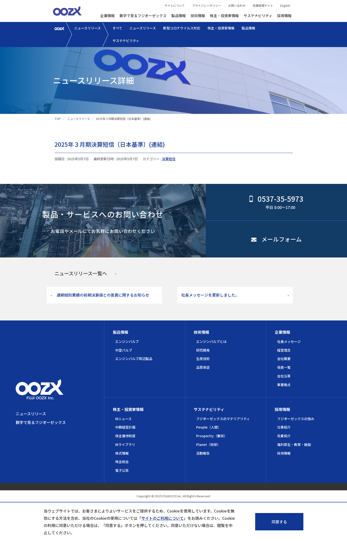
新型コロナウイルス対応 (181, 28)
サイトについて (175, 5)
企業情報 (107, 15)
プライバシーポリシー (206, 5)
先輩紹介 (284, 435)
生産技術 (203, 358)
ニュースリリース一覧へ (80, 273)
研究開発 (203, 350)
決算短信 (168, 158)
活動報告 (203, 453)
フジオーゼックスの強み (295, 418)
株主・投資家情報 (224, 15)
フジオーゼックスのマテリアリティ (223, 418)
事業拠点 (284, 384)
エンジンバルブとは (211, 341)
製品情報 (178, 15)
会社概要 (284, 358)
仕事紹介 (284, 427)
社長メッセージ (289, 341)
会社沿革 (284, 376)
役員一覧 (284, 367)
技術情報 (198, 15)
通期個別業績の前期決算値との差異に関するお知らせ (103, 295)
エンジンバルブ (127, 341)
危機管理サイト (263, 5)
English (285, 5)
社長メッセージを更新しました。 (210, 295)
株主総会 (122, 461)
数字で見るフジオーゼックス (143, 15)
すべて (117, 28)
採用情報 (284, 15)
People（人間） (208, 427)
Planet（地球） (208, 444)
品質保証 (203, 367)
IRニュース (123, 418)
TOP (57, 119)
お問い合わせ (237, 5)
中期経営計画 (125, 427)
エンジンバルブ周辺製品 (133, 358)
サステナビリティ (258, 15)
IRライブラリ (125, 444)
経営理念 (284, 350)
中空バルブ (123, 350)
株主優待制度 (125, 435)
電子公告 (122, 470)
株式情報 (122, 453)
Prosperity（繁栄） (211, 435)
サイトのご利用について (162, 518)
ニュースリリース (87, 28)
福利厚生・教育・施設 (294, 444)
